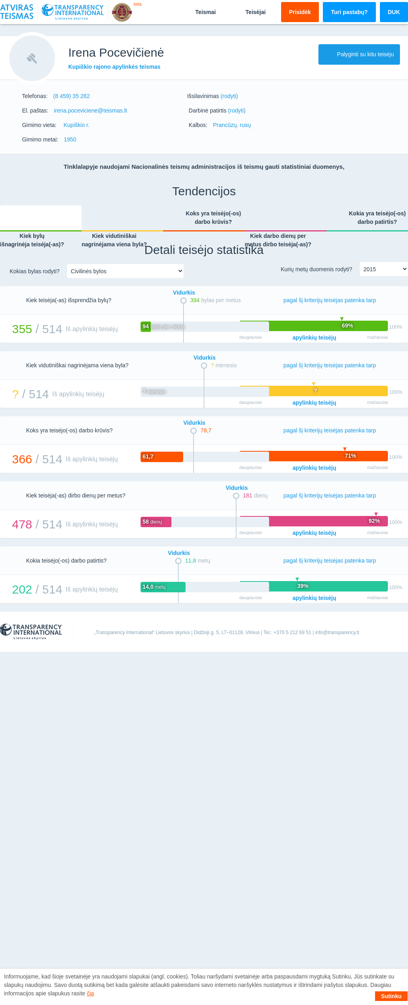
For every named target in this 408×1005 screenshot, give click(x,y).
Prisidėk (300, 12)
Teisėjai (248, 12)
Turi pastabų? (349, 12)
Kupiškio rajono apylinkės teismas (114, 66)
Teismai (199, 12)
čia (90, 993)
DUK (394, 12)
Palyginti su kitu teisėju (359, 54)
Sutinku (391, 996)
